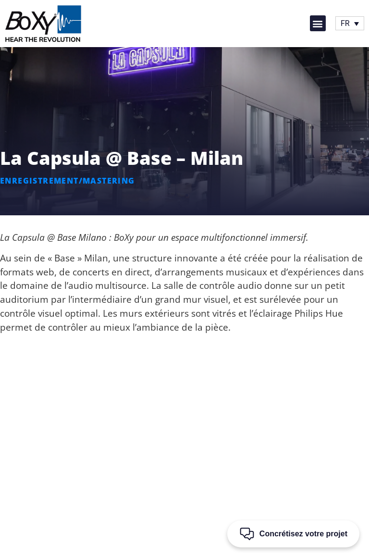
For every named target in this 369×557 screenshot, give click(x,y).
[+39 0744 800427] (192, 413)
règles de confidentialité (170, 548)
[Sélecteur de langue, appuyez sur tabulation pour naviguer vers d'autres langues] (349, 23)
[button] (318, 23)
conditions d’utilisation (240, 548)
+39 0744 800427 (192, 426)
